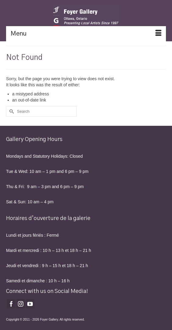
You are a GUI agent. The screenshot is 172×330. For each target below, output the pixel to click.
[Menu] (86, 33)
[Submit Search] (10, 111)
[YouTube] (30, 303)
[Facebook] (11, 303)
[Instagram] (20, 303)
